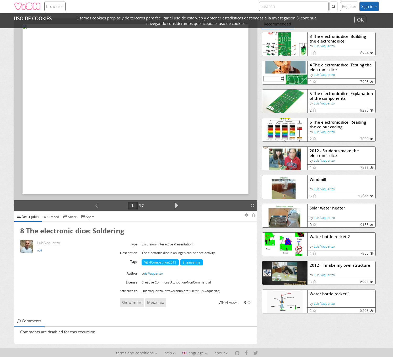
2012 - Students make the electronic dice (334, 153)
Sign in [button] (369, 6)
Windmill (318, 179)
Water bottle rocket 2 (330, 236)
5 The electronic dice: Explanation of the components (341, 96)
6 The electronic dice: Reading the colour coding (338, 124)
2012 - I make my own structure (340, 265)
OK (360, 19)
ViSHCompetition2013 (160, 262)
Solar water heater (327, 208)
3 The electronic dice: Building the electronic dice (338, 39)
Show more (132, 302)
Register (349, 6)
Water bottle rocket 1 (330, 293)
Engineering (191, 262)
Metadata (155, 302)
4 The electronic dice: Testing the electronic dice (341, 67)
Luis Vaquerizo (324, 46)
